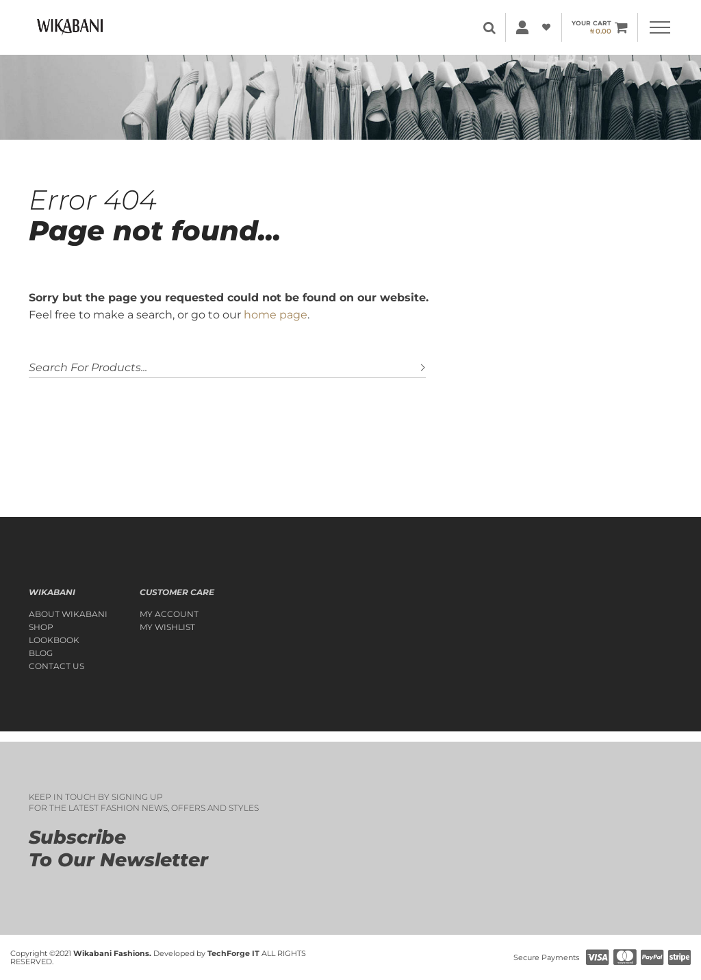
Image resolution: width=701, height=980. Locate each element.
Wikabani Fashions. (112, 953)
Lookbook (54, 640)
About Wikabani (68, 614)
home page (275, 314)
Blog (41, 653)
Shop (41, 627)
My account (169, 614)
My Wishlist (167, 627)
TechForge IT (233, 953)
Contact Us (56, 666)
